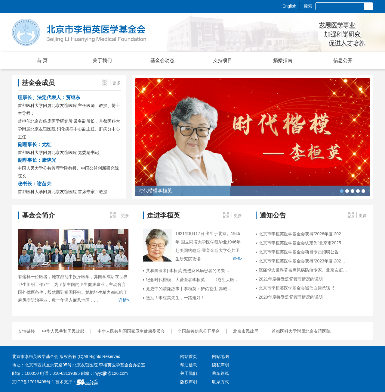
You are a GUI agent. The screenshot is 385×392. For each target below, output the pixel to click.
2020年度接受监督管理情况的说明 (291, 297)
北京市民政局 (245, 331)
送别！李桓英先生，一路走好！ (175, 297)
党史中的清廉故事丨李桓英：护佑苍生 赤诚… (188, 288)
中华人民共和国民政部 (63, 331)
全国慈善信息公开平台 (199, 331)
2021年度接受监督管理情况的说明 (291, 279)
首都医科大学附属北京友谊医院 (301, 331)
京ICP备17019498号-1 (33, 381)
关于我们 (188, 373)
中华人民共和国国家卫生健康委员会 (131, 331)
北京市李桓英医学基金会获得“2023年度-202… (302, 261)
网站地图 (220, 356)
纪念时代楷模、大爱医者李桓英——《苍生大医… (192, 279)
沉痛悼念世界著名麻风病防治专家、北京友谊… (303, 270)
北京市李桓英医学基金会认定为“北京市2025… (302, 242)
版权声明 (188, 381)
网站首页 (188, 356)
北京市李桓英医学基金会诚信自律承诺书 (296, 288)
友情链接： (28, 331)
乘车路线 (220, 373)
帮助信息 (188, 364)
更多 (116, 82)
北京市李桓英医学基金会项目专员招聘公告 (299, 251)
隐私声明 (220, 364)
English (289, 6)
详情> (124, 300)
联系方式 (220, 381)
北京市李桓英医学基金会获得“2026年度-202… (302, 233)
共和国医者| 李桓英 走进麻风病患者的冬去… (187, 270)
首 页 (42, 60)
